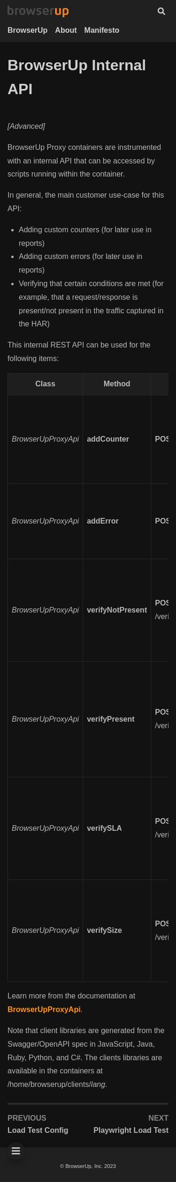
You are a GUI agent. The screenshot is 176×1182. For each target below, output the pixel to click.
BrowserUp (27, 30)
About (66, 30)
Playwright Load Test (130, 1130)
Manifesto (102, 30)
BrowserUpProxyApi (44, 1009)
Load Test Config (38, 1130)
